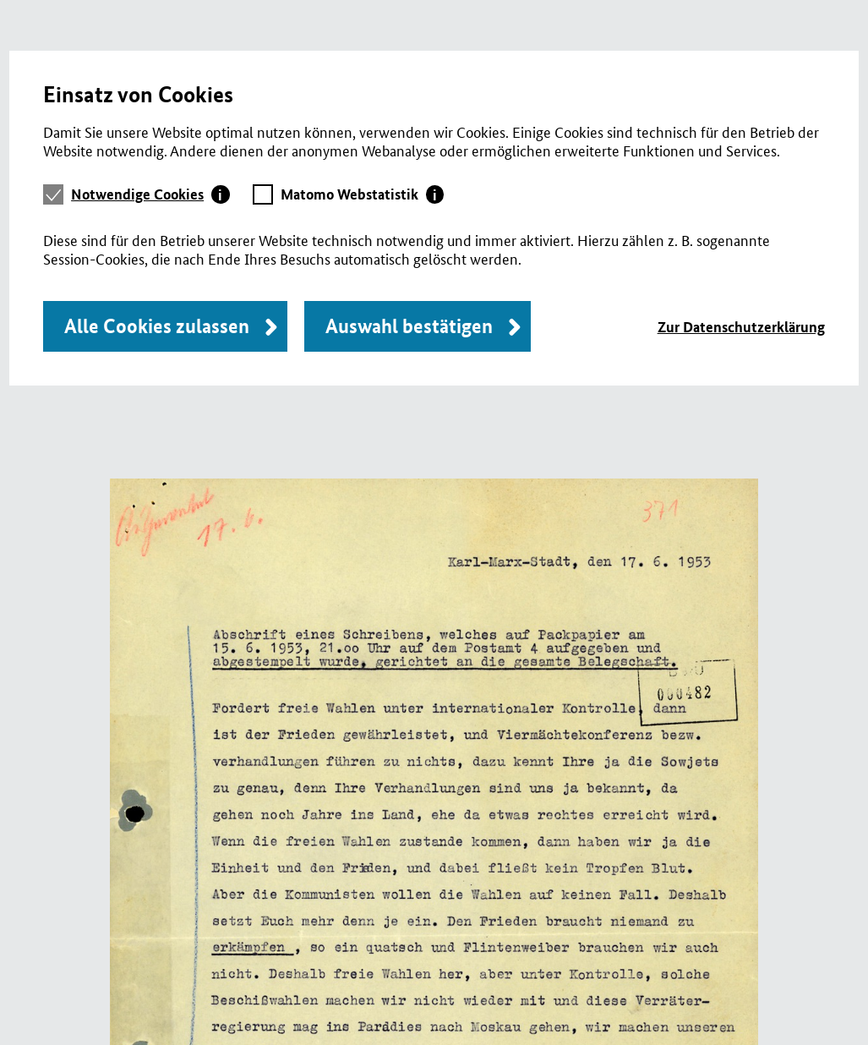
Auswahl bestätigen (409, 326)
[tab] (150, 194)
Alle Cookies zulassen (156, 326)
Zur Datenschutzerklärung (741, 326)
